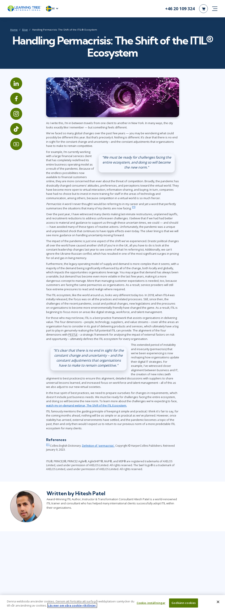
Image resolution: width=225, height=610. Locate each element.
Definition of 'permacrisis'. (98, 446)
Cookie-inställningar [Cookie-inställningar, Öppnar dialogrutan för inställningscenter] (151, 605)
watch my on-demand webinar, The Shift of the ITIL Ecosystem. (86, 405)
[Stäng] (218, 603)
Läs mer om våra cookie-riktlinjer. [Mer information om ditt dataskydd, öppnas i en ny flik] (72, 607)
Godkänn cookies (183, 605)
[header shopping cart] (203, 8)
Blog (25, 29)
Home (14, 29)
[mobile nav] (214, 9)
